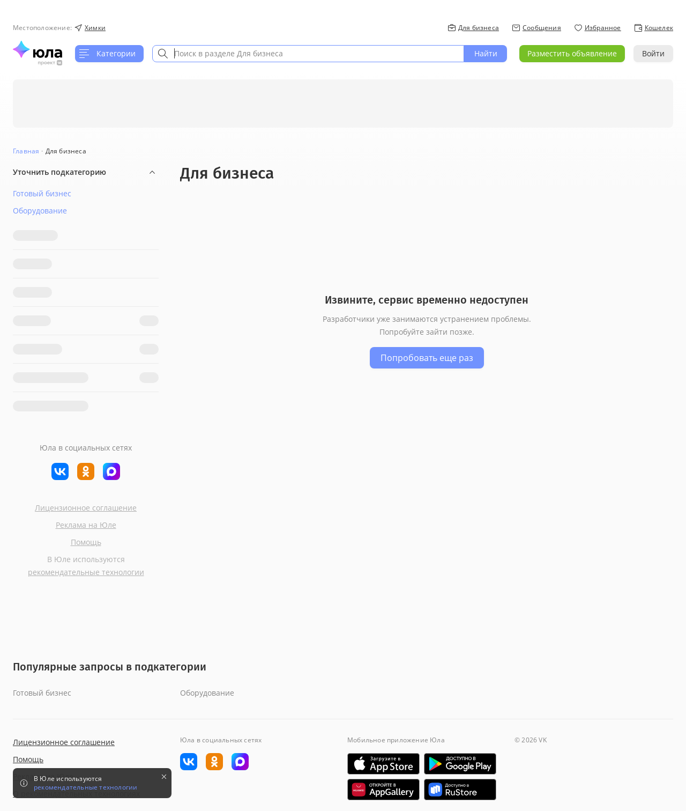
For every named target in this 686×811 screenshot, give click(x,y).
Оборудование (40, 210)
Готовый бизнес (42, 193)
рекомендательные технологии (86, 568)
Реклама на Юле (86, 520)
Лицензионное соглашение (86, 503)
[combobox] (308, 53)
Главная (26, 151)
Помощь (86, 538)
